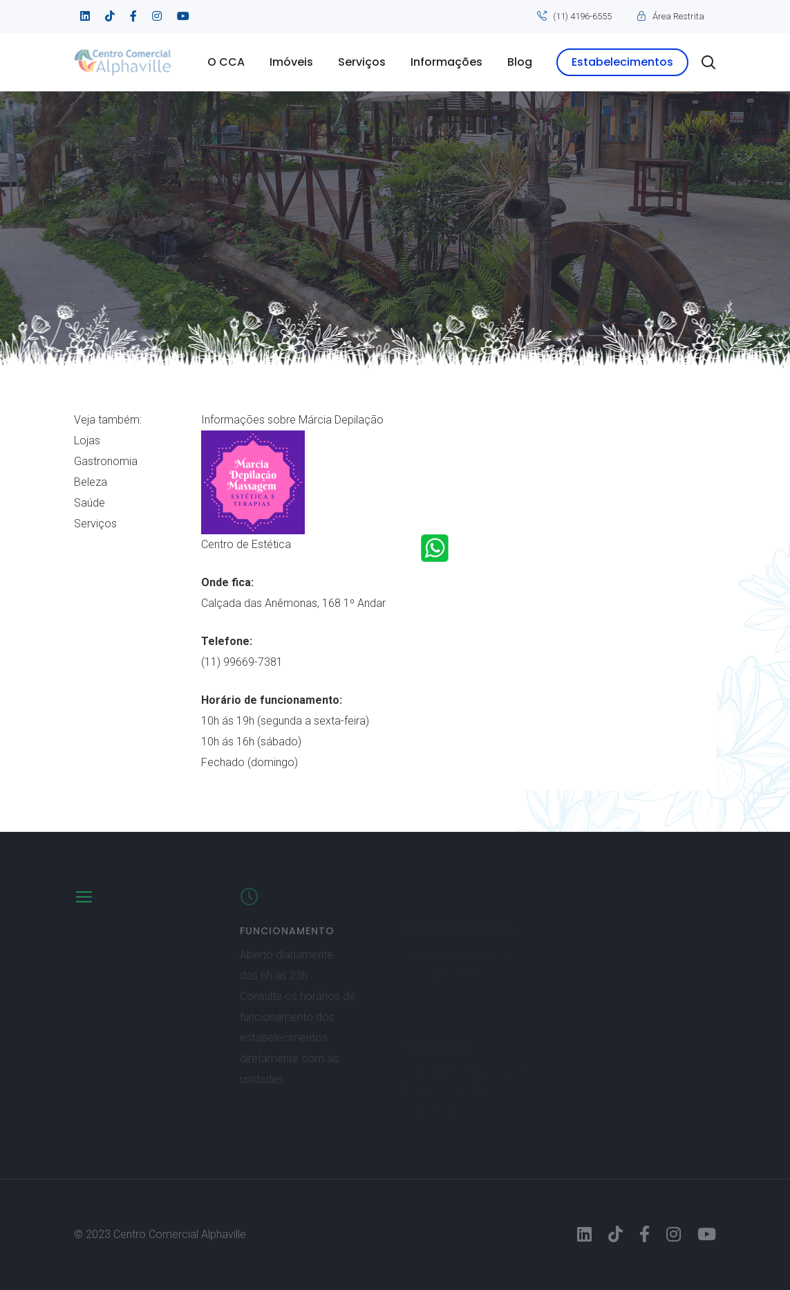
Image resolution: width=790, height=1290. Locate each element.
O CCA (226, 62)
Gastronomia (106, 461)
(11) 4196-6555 (582, 16)
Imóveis (291, 62)
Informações (446, 62)
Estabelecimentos (622, 62)
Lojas (87, 440)
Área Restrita (678, 16)
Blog (519, 62)
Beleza (90, 482)
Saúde (89, 502)
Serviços (362, 62)
